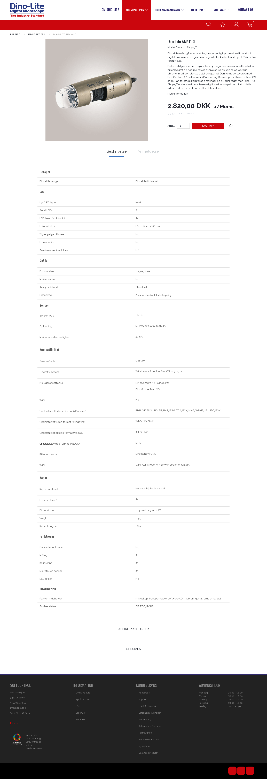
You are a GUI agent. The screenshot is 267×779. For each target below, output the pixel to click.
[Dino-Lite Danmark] (27, 9)
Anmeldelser (149, 151)
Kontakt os (245, 9)
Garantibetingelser (148, 752)
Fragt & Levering (147, 706)
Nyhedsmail (145, 746)
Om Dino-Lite (110, 9)
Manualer (80, 719)
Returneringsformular (150, 726)
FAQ (78, 706)
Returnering (145, 719)
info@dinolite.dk (18, 707)
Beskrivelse (117, 151)
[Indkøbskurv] (250, 25)
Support (143, 699)
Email (250, 771)
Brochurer (81, 712)
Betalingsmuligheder (150, 712)
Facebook (241, 771)
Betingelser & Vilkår (149, 739)
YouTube (232, 771)
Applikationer (83, 699)
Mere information (178, 93)
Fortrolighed (145, 732)
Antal (171, 125)
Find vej (14, 723)
